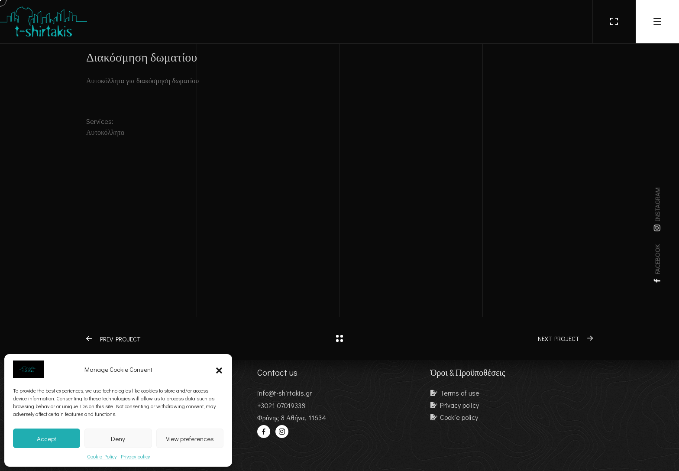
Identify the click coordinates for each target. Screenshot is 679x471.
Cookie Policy (101, 456)
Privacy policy (135, 456)
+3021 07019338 (281, 405)
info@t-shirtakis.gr (284, 392)
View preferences (190, 438)
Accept (46, 438)
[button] (219, 369)
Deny (118, 438)
